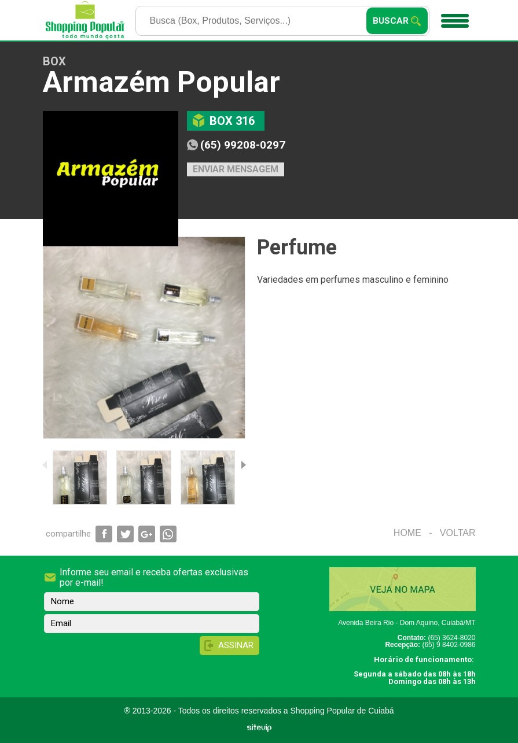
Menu (453, 17)
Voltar (458, 532)
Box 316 (232, 121)
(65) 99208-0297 (242, 144)
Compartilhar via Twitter (125, 534)
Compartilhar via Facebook (103, 534)
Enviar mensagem (235, 169)
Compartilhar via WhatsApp (168, 534)
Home (407, 532)
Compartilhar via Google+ (146, 534)
